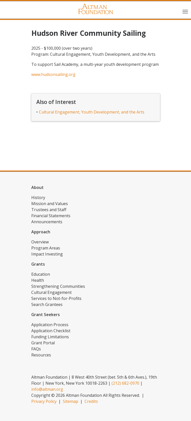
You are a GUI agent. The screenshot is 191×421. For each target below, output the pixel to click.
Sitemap (70, 401)
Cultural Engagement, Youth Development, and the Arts (91, 112)
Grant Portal (43, 343)
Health (37, 280)
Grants (38, 264)
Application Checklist (50, 330)
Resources (41, 355)
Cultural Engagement (51, 292)
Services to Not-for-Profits (56, 298)
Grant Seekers (45, 314)
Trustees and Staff (48, 209)
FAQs (36, 349)
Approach (40, 232)
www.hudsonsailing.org (53, 74)
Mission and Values (49, 203)
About (37, 187)
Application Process (49, 324)
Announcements (46, 221)
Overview (40, 242)
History (38, 197)
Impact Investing (47, 254)
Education (40, 274)
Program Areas (45, 248)
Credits (91, 401)
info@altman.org (47, 389)
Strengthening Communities (58, 286)
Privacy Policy (44, 401)
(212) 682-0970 (125, 383)
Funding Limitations (50, 337)
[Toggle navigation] (185, 11)
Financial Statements (50, 215)
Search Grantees (47, 304)
